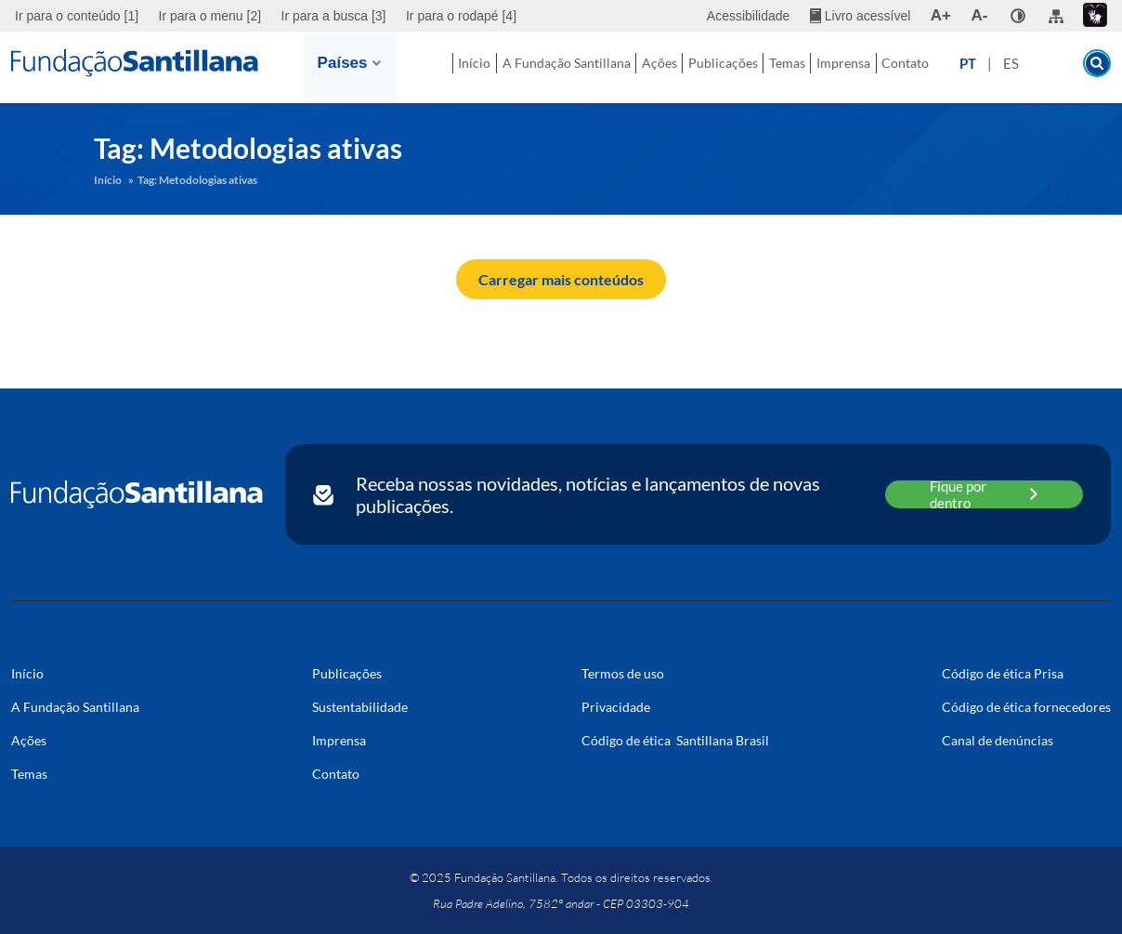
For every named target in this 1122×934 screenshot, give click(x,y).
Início (450, 67)
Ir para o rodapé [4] (461, 15)
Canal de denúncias (997, 740)
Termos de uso (622, 673)
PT (1002, 67)
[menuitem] (79, 16)
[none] (1018, 16)
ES (1045, 67)
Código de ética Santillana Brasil (675, 740)
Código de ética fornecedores (1026, 707)
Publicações (701, 67)
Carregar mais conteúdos (561, 279)
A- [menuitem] (980, 15)
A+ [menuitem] (941, 15)
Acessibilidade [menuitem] (748, 15)
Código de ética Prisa (1002, 673)
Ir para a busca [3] (333, 15)
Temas (781, 67)
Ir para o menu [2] (210, 15)
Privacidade (615, 707)
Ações (620, 67)
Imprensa (854, 67)
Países (349, 63)
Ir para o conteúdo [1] (76, 15)
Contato (933, 67)
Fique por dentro (984, 494)
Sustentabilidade (360, 707)
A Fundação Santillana (528, 68)
